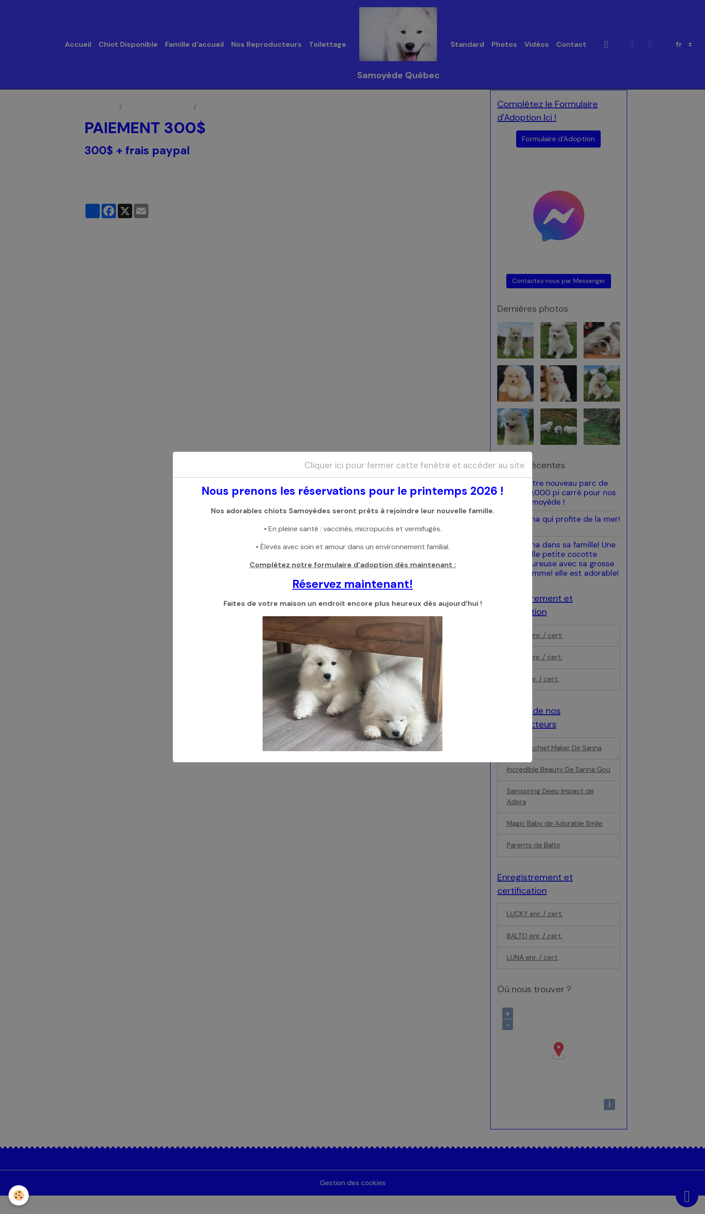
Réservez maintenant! (352, 584)
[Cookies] (19, 1195)
